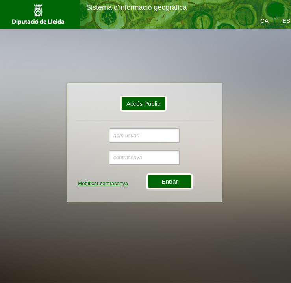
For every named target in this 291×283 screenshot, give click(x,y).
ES (286, 20)
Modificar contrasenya (103, 183)
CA (264, 20)
